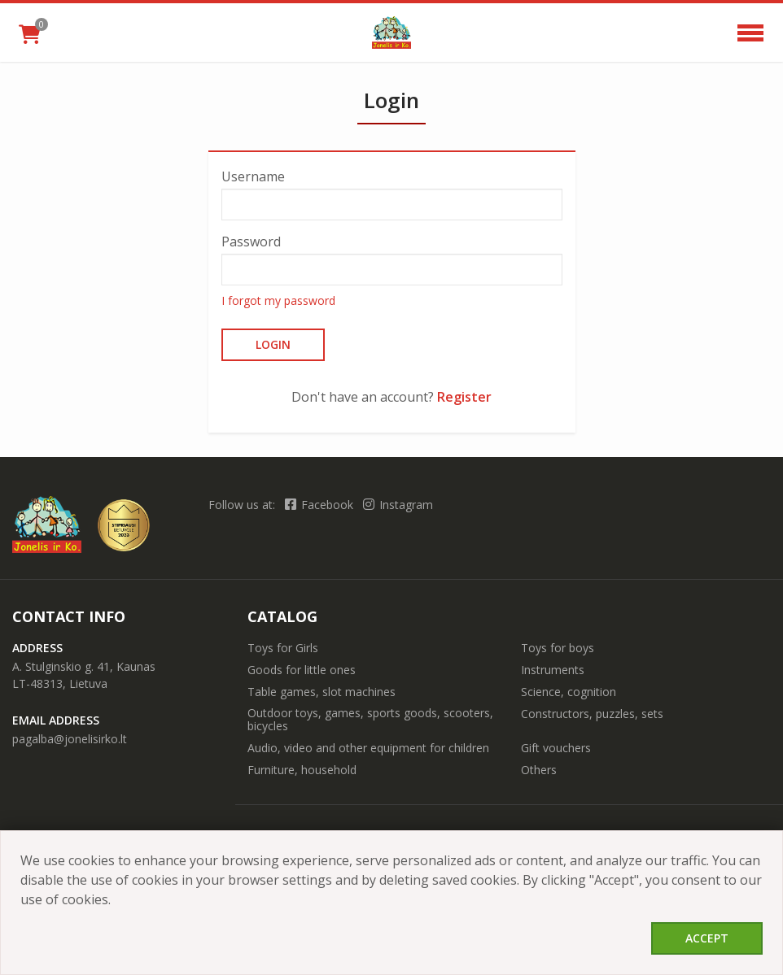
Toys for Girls (282, 647)
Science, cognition (568, 691)
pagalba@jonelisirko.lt (69, 738)
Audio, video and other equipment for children (368, 747)
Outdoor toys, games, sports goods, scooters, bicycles (370, 719)
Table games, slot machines (321, 691)
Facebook (321, 504)
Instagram (398, 504)
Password (251, 241)
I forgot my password (278, 300)
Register (464, 397)
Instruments (552, 669)
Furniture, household (302, 769)
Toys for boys (557, 647)
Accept (706, 938)
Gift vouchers (556, 747)
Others (539, 769)
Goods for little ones (301, 669)
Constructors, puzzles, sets (592, 713)
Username (253, 176)
